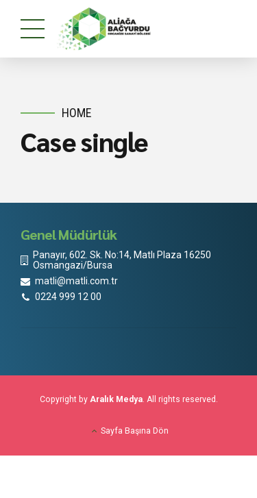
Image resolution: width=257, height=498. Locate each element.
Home (77, 112)
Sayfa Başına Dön (135, 431)
